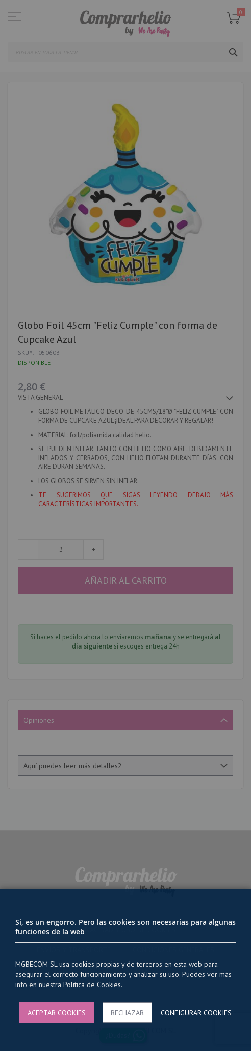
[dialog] (125, 525)
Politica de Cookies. (92, 984)
